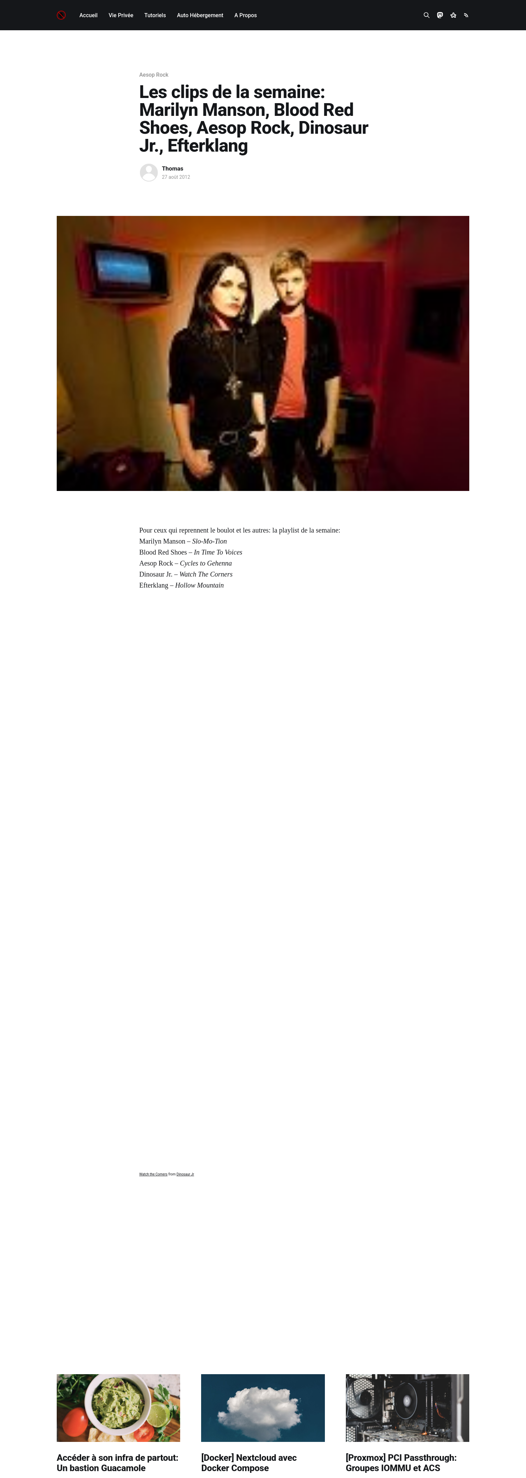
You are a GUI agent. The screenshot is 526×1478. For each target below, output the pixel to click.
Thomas (172, 168)
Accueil (88, 15)
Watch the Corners (153, 1174)
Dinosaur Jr (185, 1174)
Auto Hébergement (200, 15)
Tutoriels (155, 15)
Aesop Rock (153, 75)
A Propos (245, 15)
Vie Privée (121, 15)
